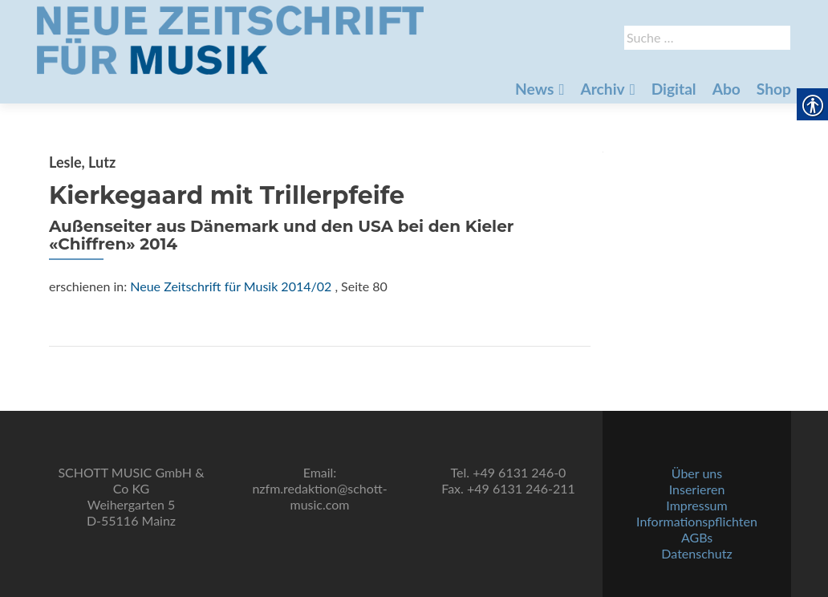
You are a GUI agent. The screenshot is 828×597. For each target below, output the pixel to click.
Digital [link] (673, 88)
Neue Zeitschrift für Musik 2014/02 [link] (230, 286)
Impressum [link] (696, 505)
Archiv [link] (602, 88)
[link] (230, 38)
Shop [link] (774, 88)
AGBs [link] (696, 537)
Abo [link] (726, 88)
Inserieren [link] (697, 489)
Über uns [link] (697, 473)
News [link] (534, 88)
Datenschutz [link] (696, 553)
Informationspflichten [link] (696, 521)
